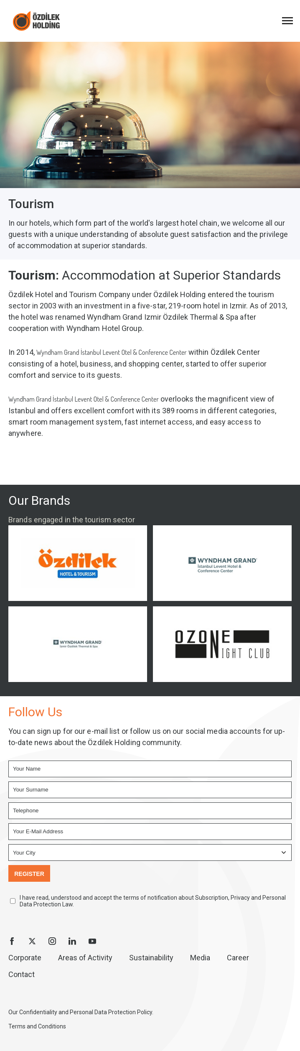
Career (238, 957)
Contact (21, 974)
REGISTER (29, 873)
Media (200, 957)
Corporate (24, 957)
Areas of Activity (85, 957)
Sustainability (151, 957)
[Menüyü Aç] (287, 21)
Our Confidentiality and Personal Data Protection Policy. (80, 1012)
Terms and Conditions (37, 1026)
